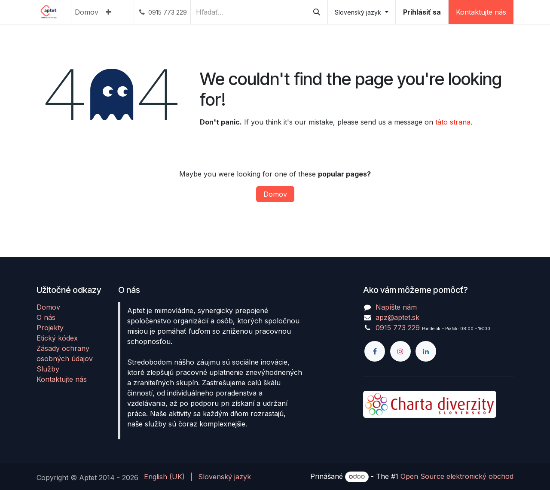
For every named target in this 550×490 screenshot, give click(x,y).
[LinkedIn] (426, 351)
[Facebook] (374, 351)
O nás (46, 317)
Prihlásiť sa (422, 12)
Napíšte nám (396, 307)
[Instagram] (400, 351)
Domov (275, 194)
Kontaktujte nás (481, 12)
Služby (48, 369)
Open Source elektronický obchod (456, 476)
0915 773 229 (398, 327)
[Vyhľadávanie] (316, 12)
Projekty (50, 327)
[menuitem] (86, 12)
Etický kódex (57, 338)
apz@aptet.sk (397, 317)
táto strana (453, 122)
